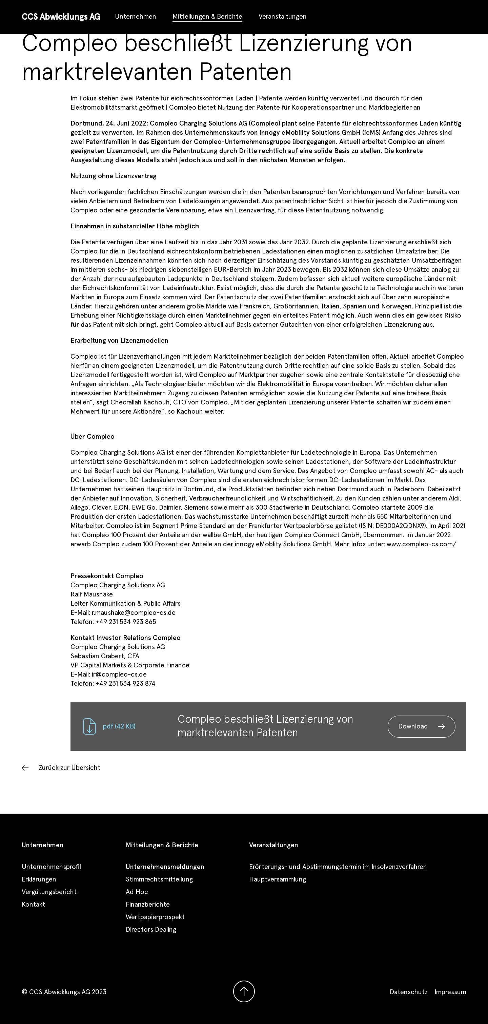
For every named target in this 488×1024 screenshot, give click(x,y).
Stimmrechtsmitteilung (159, 879)
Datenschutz (409, 992)
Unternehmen (135, 16)
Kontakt (33, 904)
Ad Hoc (137, 892)
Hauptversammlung (277, 879)
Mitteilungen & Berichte (207, 16)
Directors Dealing (151, 929)
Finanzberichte (148, 904)
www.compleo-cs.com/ (421, 544)
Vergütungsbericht (49, 892)
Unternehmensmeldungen (165, 867)
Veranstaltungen (283, 16)
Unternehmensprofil (51, 867)
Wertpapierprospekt (155, 917)
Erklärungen (39, 879)
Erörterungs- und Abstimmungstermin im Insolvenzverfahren (338, 867)
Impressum (450, 992)
